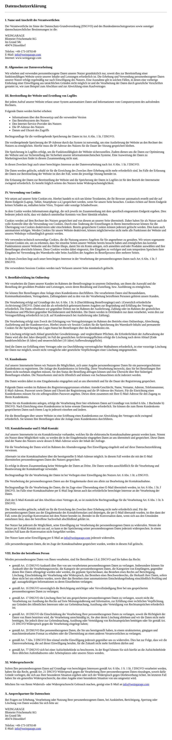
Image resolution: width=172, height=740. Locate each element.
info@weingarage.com (28, 54)
